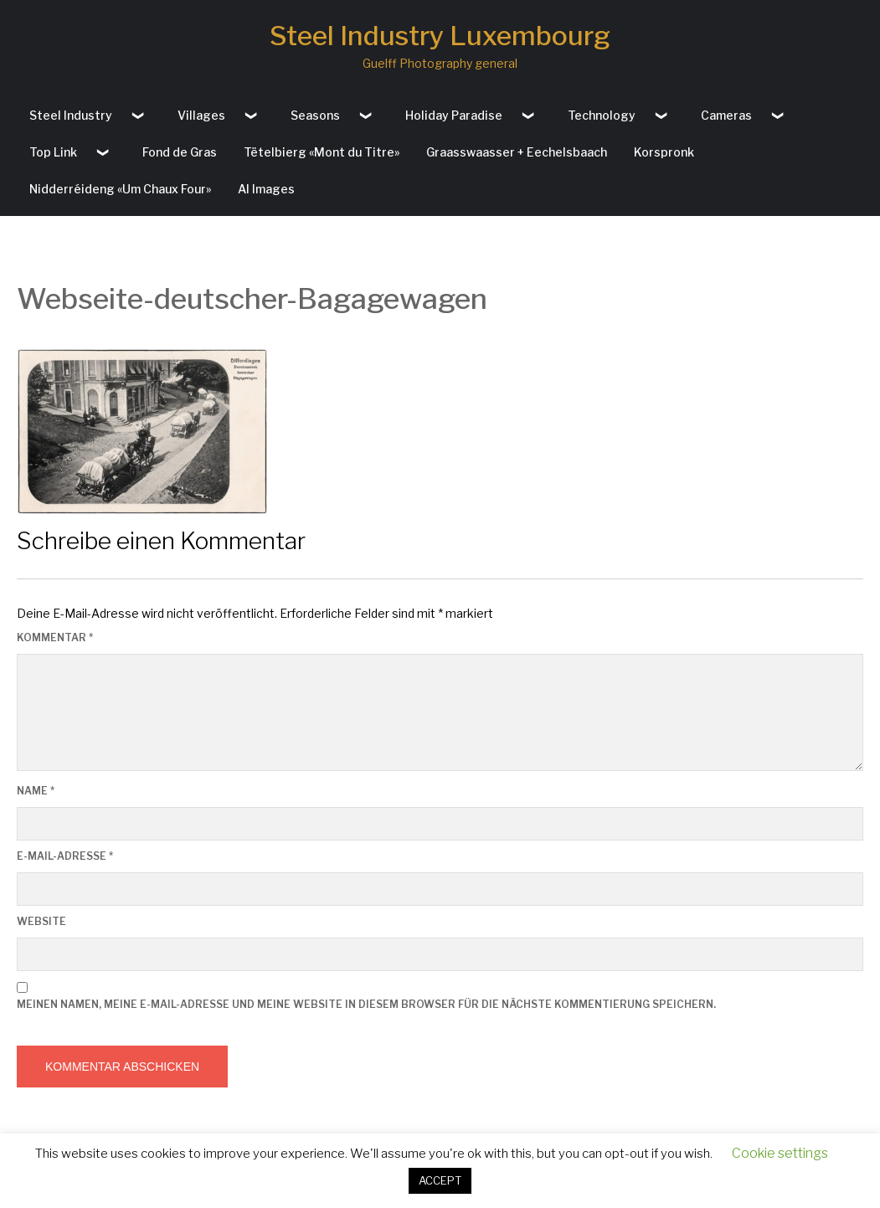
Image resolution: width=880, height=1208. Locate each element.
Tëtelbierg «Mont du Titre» (321, 152)
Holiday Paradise (453, 115)
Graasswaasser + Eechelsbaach (516, 152)
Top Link (53, 152)
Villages (201, 115)
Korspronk (664, 152)
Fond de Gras (179, 152)
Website (41, 921)
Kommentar (55, 637)
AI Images (266, 189)
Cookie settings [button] (780, 1153)
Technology (602, 115)
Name (35, 790)
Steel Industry (70, 115)
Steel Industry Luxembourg (440, 35)
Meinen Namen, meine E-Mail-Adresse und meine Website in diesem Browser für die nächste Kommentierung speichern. (366, 1004)
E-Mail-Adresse (65, 856)
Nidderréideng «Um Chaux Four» (120, 189)
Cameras (726, 115)
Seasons (315, 115)
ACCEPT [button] (440, 1180)
